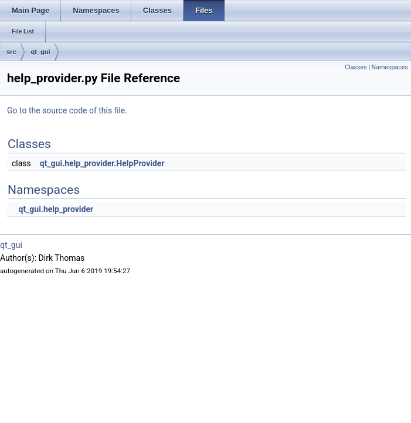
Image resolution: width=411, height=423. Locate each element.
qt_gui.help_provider (55, 209)
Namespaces (390, 67)
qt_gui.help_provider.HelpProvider (102, 163)
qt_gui (40, 51)
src (11, 51)
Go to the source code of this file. (67, 110)
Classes (355, 67)
